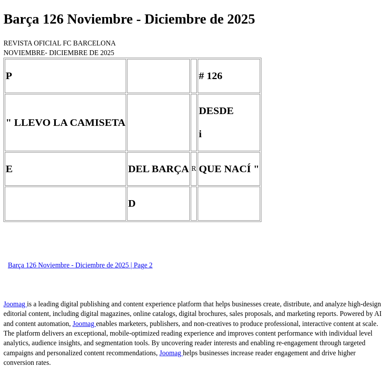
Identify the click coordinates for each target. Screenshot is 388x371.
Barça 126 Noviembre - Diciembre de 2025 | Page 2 (80, 265)
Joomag (15, 304)
